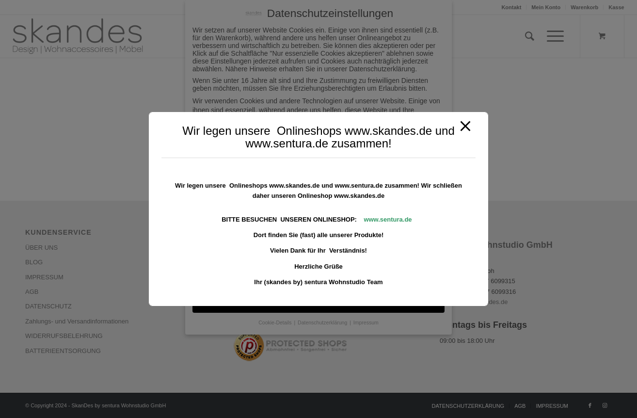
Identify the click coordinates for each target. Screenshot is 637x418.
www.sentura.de (388, 219)
